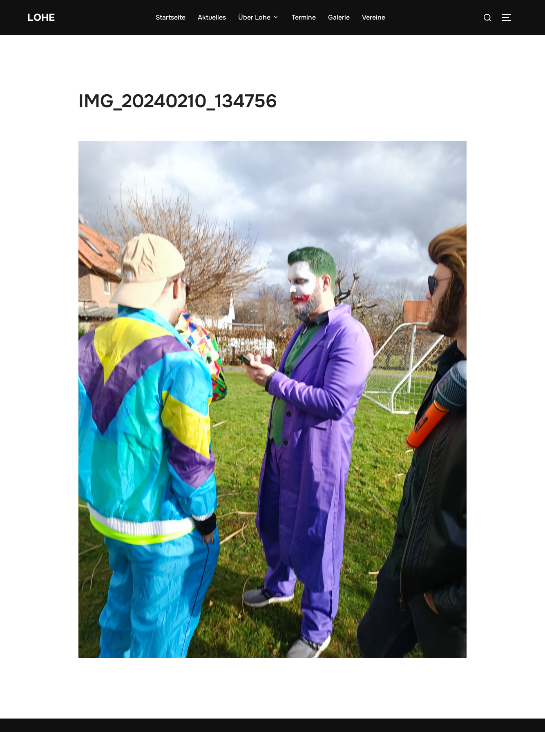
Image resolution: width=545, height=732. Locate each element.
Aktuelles (212, 17)
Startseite (171, 17)
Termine (304, 17)
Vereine (374, 17)
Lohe (41, 17)
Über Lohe (259, 17)
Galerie (339, 17)
